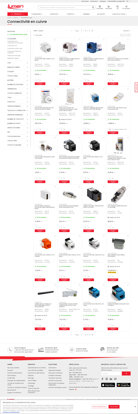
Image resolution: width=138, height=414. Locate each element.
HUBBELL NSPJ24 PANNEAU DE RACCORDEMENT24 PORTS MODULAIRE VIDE (43, 305)
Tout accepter (114, 406)
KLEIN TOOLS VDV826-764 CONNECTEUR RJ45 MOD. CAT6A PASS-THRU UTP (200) (68, 109)
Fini (8, 132)
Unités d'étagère (13, 128)
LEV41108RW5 (87, 253)
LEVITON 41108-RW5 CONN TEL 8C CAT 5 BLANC (94, 255)
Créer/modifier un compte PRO (116, 1)
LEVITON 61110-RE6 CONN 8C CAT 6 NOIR (93, 157)
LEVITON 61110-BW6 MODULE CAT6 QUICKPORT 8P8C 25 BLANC (44, 108)
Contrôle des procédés (35, 370)
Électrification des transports (34, 391)
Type (9, 63)
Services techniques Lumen (57, 387)
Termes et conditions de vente (15, 384)
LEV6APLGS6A (63, 204)
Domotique (31, 383)
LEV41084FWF (39, 155)
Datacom (31, 375)
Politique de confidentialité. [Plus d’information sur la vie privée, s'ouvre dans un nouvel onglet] (11, 412)
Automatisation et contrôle (37, 367)
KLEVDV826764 (63, 106)
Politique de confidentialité (16, 380)
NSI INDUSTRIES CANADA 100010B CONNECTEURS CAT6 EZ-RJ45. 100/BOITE (68, 305)
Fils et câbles (32, 380)
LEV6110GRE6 (62, 155)
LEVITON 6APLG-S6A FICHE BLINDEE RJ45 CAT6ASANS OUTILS (68, 206)
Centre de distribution (14, 373)
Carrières (86, 14)
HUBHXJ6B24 (87, 57)
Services (31, 364)
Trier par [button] (126, 31)
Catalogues (103, 1)
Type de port (12, 141)
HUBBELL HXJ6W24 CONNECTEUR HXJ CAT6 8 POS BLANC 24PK (69, 59)
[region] (69, 407)
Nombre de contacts (15, 119)
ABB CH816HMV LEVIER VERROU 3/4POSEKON (116, 255)
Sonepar (10, 370)
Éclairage (31, 378)
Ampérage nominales (15, 115)
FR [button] (127, 1)
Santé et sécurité (33, 388)
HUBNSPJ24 (38, 302)
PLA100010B (62, 302)
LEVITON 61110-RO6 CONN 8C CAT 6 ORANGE (45, 255)
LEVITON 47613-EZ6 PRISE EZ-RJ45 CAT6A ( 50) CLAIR (117, 108)
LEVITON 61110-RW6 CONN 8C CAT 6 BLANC (45, 59)
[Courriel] (111, 373)
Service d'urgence (20, 348)
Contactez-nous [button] (118, 14)
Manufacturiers (13, 67)
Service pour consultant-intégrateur (56, 384)
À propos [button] (70, 14)
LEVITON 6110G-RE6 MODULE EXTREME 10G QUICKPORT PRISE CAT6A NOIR (69, 157)
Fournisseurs (94, 1)
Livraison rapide (81, 349)
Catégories (11, 39)
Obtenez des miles (113, 348)
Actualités (101, 14)
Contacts (11, 102)
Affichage (11, 31)
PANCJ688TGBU (88, 106)
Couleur (10, 71)
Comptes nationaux (54, 375)
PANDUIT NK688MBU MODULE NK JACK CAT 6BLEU (118, 304)
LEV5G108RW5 (63, 253)
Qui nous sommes (13, 367)
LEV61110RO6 (38, 253)
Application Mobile (54, 370)
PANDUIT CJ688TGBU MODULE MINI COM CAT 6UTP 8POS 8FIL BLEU (93, 108)
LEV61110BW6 (38, 106)
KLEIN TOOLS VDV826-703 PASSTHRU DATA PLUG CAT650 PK (118, 59)
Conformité (11, 378)
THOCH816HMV (112, 253)
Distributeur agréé (51, 348)
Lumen (9, 364)
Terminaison (12, 89)
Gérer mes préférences (99, 406)
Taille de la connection (16, 110)
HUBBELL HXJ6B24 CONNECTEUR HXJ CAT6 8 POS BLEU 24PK (93, 59)
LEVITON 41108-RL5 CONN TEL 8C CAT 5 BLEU (93, 304)
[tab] (17, 31)
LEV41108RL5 (86, 302)
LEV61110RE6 (86, 155)
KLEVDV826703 (112, 57)
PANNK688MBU (112, 302)
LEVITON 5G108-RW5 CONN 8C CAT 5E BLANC (69, 255)
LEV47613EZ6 (111, 106)
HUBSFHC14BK (87, 204)
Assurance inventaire (55, 373)
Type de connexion (14, 93)
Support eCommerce (14, 392)
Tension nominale (14, 106)
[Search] (66, 7)
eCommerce (52, 367)
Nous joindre (11, 390)
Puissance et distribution (36, 373)
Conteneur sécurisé (55, 378)
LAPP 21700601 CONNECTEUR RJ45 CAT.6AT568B (117, 206)
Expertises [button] (54, 14)
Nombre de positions (15, 84)
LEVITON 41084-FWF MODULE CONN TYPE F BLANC (44, 157)
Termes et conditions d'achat (17, 387)
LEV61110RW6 (38, 57)
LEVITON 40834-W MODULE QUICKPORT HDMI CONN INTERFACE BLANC (45, 207)
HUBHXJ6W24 (63, 57)
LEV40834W (38, 204)
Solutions (52, 364)
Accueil (9, 17)
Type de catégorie (14, 145)
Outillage (31, 386)
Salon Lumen (85, 1)
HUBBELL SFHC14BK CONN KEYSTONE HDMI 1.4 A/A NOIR (93, 206)
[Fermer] (135, 407)
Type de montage (13, 136)
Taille (9, 97)
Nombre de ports (13, 123)
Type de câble (12, 76)
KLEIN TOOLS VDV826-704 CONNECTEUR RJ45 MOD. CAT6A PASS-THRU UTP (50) (117, 158)
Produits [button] (18, 14)
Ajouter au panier (40, 83)
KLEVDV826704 (112, 155)
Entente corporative (55, 380)
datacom (16, 17)
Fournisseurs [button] (36, 14)
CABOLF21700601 (113, 204)
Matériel (10, 80)
